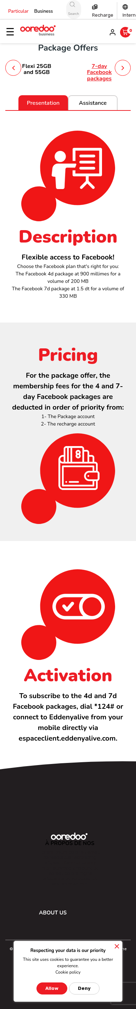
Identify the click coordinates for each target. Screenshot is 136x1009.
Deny (84, 988)
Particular (18, 11)
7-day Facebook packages (99, 72)
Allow (51, 988)
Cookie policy (67, 972)
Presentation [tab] (43, 103)
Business (43, 11)
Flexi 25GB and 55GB (36, 69)
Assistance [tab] (93, 103)
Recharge (102, 15)
